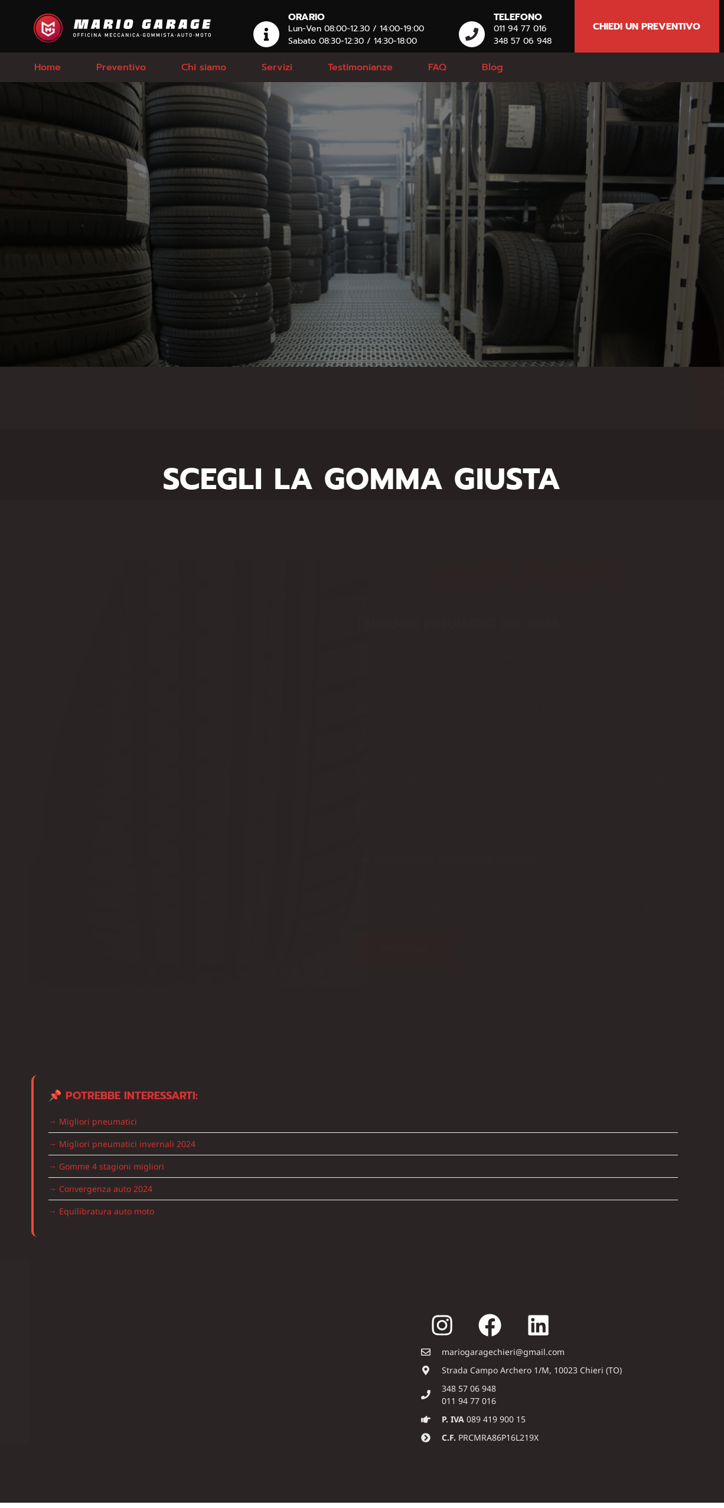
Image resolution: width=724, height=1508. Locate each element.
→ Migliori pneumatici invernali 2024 (121, 1143)
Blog (492, 67)
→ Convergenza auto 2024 (100, 1188)
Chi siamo (203, 67)
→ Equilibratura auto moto (101, 1211)
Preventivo (121, 67)
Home (47, 67)
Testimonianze (360, 67)
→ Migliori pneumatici (92, 1121)
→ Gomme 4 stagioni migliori (106, 1166)
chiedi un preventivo (646, 26)
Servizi (277, 67)
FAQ (437, 67)
